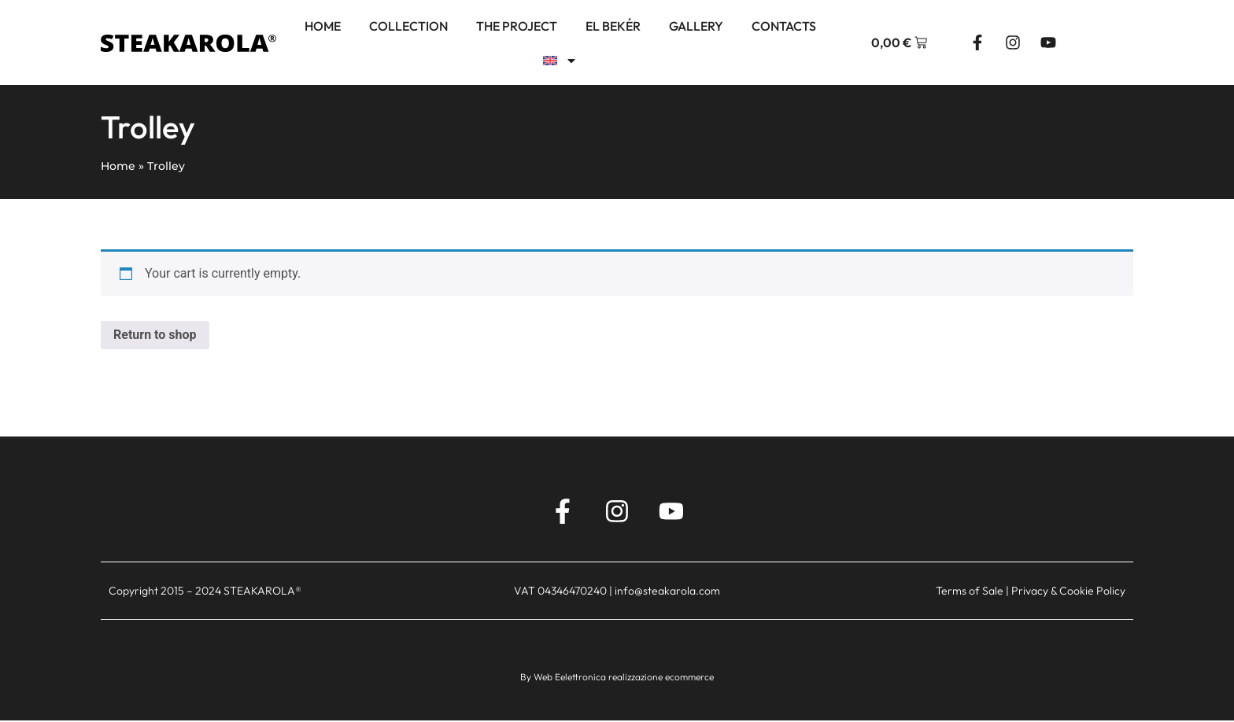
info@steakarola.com (667, 596)
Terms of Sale (969, 596)
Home (323, 26)
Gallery (696, 26)
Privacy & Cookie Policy (1068, 596)
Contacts (784, 26)
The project (516, 26)
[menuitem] (560, 60)
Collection (408, 26)
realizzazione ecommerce (661, 681)
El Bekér (613, 26)
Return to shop (155, 334)
